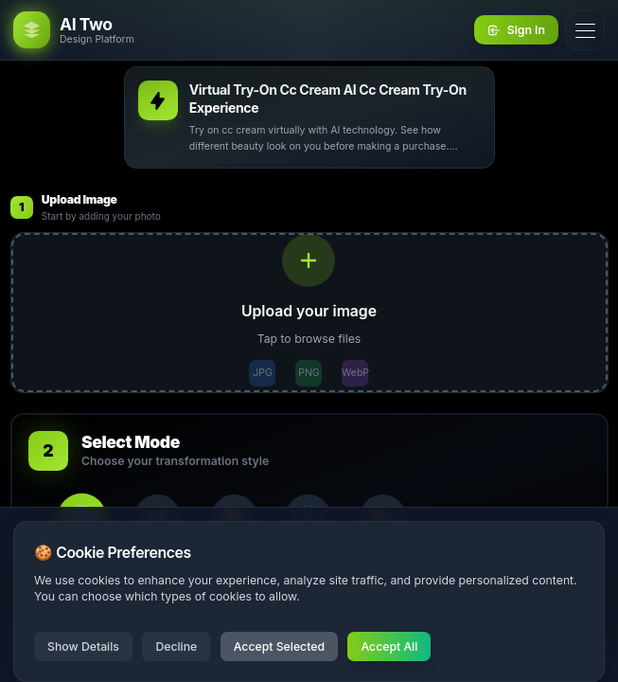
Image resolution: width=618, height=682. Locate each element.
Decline (176, 646)
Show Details (83, 646)
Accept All (389, 646)
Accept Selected (279, 646)
